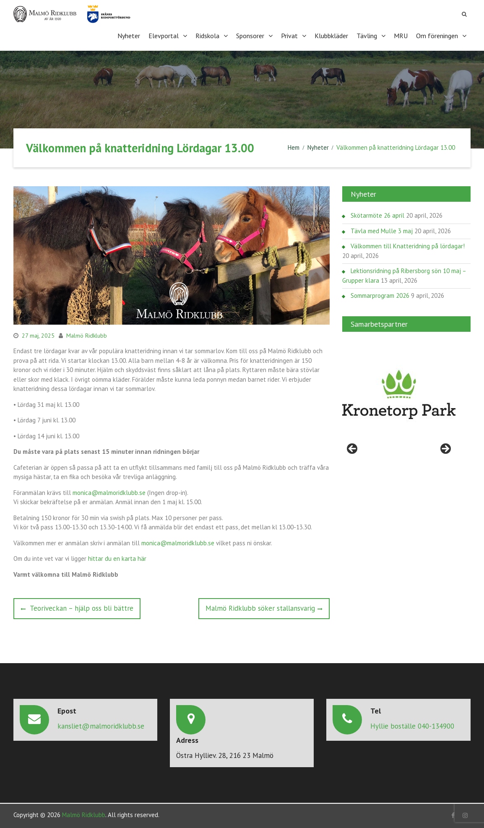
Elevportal (163, 35)
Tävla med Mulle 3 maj (382, 230)
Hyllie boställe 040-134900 (412, 724)
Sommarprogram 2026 (380, 295)
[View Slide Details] (398, 393)
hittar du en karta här (117, 558)
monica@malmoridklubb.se (109, 491)
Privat (289, 35)
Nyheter (128, 35)
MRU (401, 35)
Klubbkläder (331, 35)
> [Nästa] (445, 448)
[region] (398, 393)
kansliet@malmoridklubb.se (100, 724)
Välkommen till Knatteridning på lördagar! (408, 245)
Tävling (366, 35)
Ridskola (207, 35)
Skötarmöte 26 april (377, 215)
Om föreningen (437, 35)
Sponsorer (250, 35)
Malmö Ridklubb (86, 334)
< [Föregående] (352, 448)
